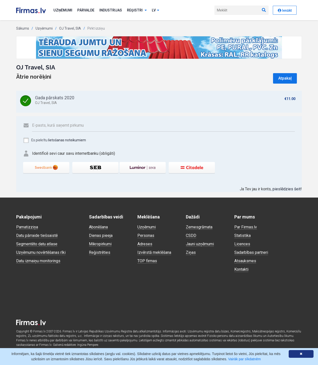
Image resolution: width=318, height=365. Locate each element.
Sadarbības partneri (251, 252)
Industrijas (110, 10)
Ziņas (191, 252)
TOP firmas (147, 261)
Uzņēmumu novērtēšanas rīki (41, 252)
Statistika (242, 235)
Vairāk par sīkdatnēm (244, 359)
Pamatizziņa (27, 227)
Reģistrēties (99, 252)
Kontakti (241, 269)
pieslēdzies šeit (287, 189)
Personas (145, 235)
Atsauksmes (245, 261)
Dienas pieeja (101, 235)
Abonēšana (98, 227)
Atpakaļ (285, 78)
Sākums (22, 28)
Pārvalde (85, 10)
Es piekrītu (54, 140)
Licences (242, 244)
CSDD (191, 235)
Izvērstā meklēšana (154, 252)
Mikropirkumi (100, 244)
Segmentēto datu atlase (36, 244)
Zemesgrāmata (199, 227)
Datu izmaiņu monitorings (38, 261)
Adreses (144, 244)
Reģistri (137, 10)
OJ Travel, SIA (70, 28)
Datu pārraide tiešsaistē (37, 235)
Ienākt (285, 10)
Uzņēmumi (62, 10)
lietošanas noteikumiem (67, 140)
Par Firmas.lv (245, 227)
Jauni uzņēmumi (200, 244)
